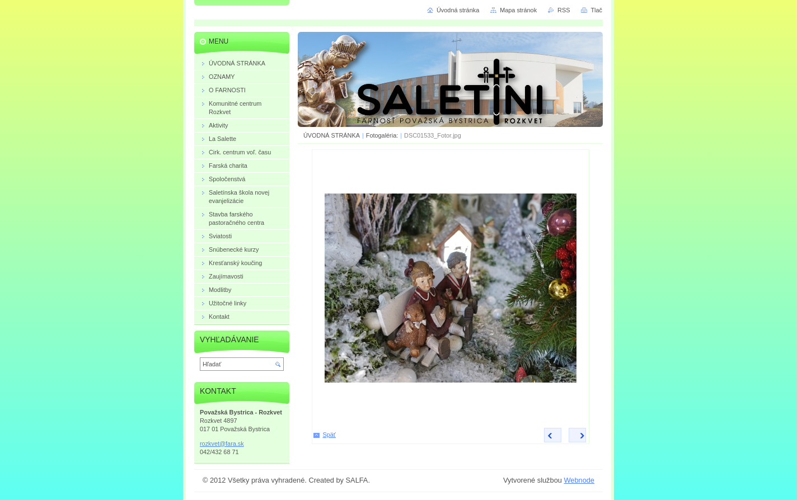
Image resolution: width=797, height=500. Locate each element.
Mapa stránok (518, 10)
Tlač (596, 10)
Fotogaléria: (382, 135)
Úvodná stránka (458, 10)
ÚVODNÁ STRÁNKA (331, 135)
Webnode (579, 480)
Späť (329, 434)
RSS (563, 10)
